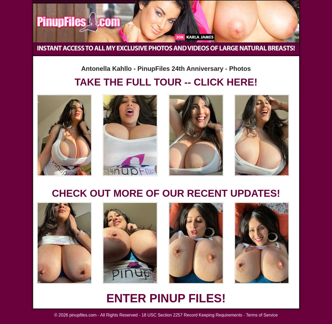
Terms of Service (262, 315)
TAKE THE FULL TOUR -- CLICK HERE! (166, 82)
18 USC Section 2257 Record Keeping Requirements (192, 315)
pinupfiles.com (82, 315)
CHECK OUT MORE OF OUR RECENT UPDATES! (166, 193)
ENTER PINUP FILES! (166, 298)
